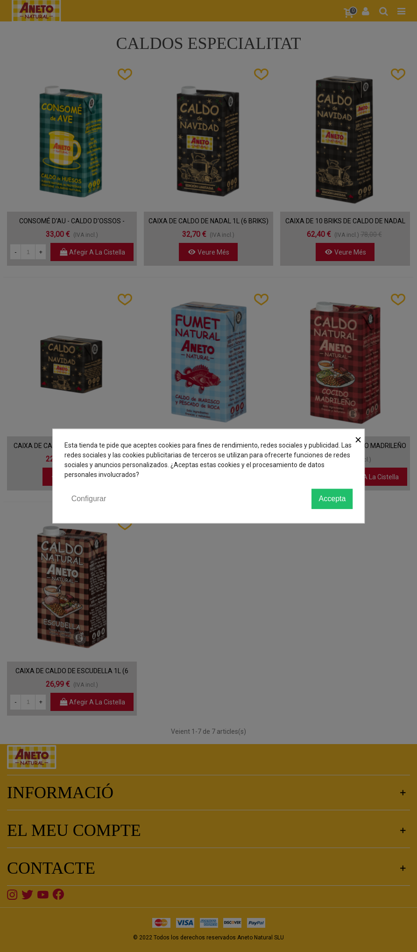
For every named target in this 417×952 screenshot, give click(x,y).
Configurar (88, 499)
